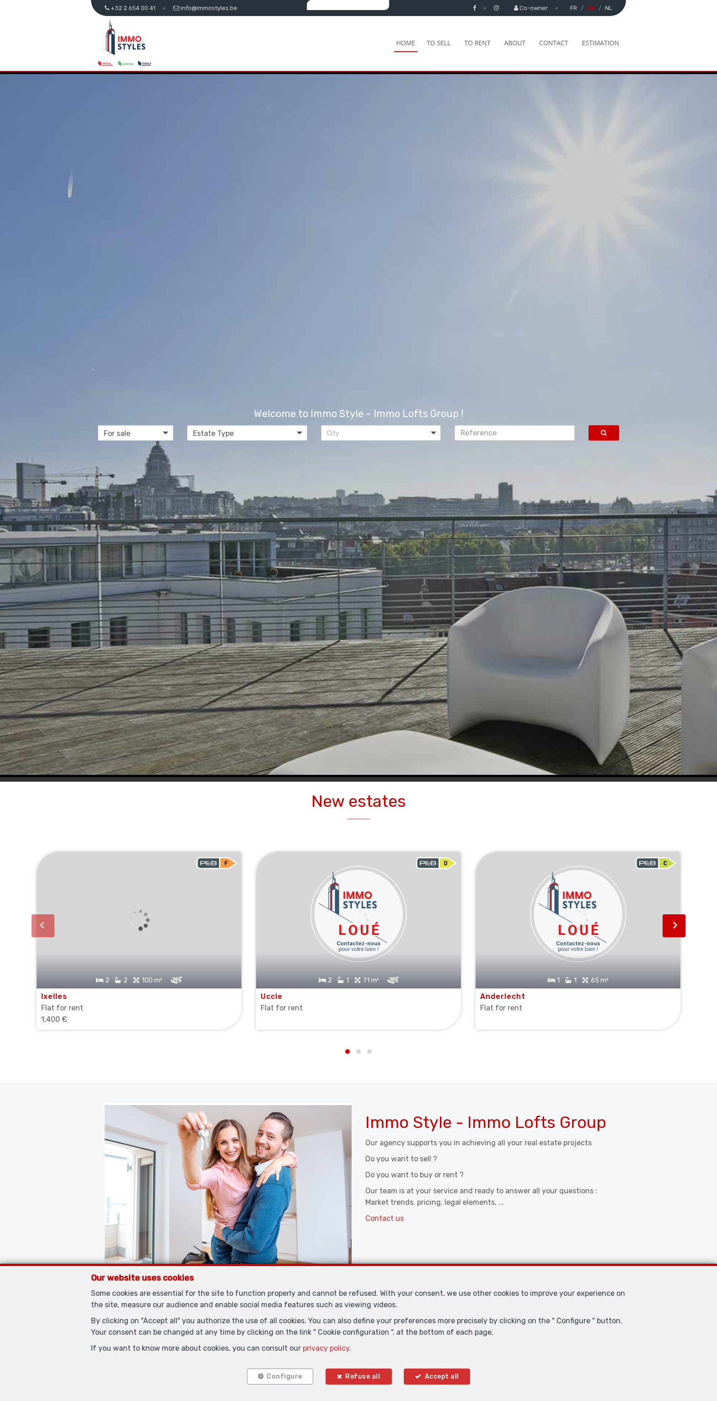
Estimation (600, 42)
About (514, 42)
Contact (553, 42)
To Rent (477, 42)
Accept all (445, 1375)
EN (591, 8)
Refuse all (362, 1375)
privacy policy (326, 1345)
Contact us (384, 1209)
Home (406, 42)
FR (573, 8)
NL (608, 8)
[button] (381, 432)
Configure (281, 1375)
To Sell (438, 42)
